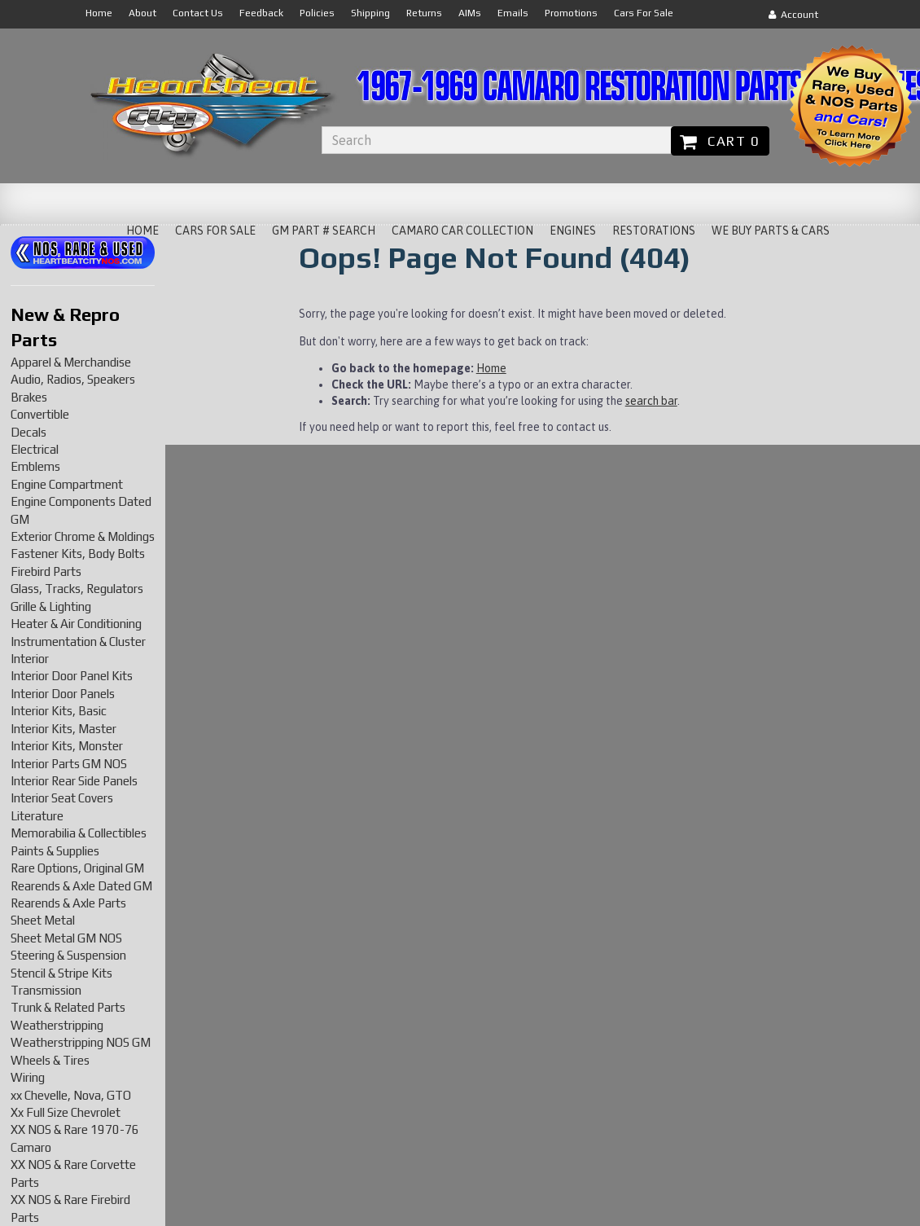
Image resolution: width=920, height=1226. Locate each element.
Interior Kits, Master (63, 729)
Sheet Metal (43, 920)
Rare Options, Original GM (77, 868)
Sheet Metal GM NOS (66, 938)
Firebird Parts (46, 571)
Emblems (35, 466)
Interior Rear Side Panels (74, 781)
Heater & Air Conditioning (76, 624)
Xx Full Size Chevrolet (65, 1112)
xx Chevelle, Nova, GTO (71, 1095)
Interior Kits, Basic (59, 711)
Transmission (46, 990)
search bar (651, 400)
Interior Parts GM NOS (69, 764)
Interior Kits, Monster (67, 746)
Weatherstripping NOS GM (81, 1042)
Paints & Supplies (55, 851)
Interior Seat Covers (62, 798)
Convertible (40, 414)
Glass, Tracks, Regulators (77, 588)
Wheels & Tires (50, 1060)
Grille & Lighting (51, 606)
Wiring (28, 1077)
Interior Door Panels (63, 694)
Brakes (29, 397)
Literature (37, 816)
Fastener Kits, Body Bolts (78, 553)
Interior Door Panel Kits (72, 676)
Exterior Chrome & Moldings (83, 536)
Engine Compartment (67, 484)
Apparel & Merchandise (71, 362)
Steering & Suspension (68, 955)
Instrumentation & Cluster (78, 641)
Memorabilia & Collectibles (79, 833)
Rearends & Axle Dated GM (81, 886)
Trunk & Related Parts (68, 1007)
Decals (28, 432)
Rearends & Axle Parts (68, 903)
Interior (30, 659)
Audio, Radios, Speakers (73, 379)
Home (491, 368)
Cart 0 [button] (720, 141)
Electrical (35, 449)
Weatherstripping (57, 1025)
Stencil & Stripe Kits (61, 973)
